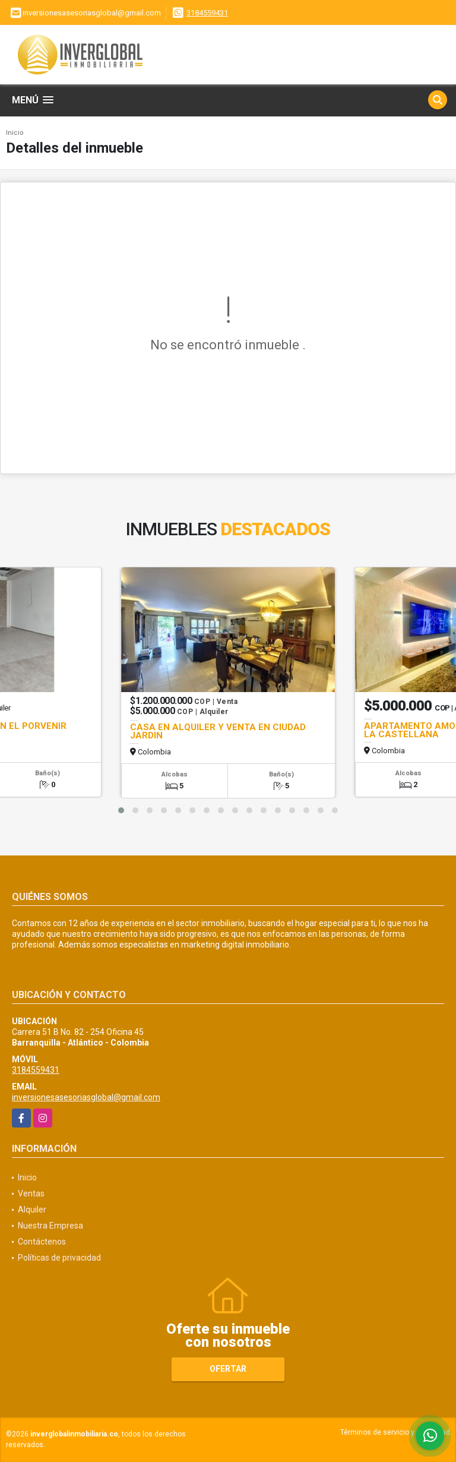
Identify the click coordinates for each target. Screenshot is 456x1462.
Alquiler (32, 1209)
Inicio (15, 133)
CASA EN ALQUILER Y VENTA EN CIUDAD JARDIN (218, 731)
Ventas (31, 1193)
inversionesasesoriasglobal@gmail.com (86, 1097)
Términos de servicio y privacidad (395, 1432)
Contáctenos (42, 1241)
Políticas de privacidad (59, 1257)
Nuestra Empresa (50, 1225)
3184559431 (207, 12)
